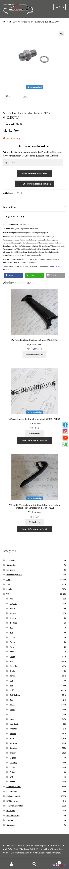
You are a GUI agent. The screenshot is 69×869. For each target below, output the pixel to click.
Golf (12, 690)
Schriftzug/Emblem (15, 805)
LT (11, 714)
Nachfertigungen (14, 574)
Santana (13, 743)
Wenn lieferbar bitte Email (34, 173)
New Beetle (14, 724)
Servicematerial (13, 786)
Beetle (12, 608)
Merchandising (13, 815)
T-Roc (12, 772)
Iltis (11, 700)
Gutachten (11, 565)
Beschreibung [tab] (10, 207)
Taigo (12, 642)
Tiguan (13, 757)
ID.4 (11, 632)
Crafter (13, 671)
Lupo (12, 719)
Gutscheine (11, 825)
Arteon (13, 618)
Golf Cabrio (15, 695)
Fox (11, 685)
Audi (8, 579)
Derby (12, 675)
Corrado (13, 666)
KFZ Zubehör (12, 791)
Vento (12, 781)
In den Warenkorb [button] (34, 354)
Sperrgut (10, 820)
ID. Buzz (13, 623)
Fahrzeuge (11, 570)
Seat (8, 584)
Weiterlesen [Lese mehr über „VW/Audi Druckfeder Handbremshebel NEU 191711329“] (34, 433)
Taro (12, 647)
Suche (34, 864)
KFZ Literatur (12, 801)
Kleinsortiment (13, 796)
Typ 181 (13, 603)
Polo (12, 738)
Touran (13, 767)
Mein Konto (11, 864)
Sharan (13, 753)
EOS (11, 680)
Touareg (13, 762)
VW (14, 22)
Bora (12, 651)
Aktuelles (10, 560)
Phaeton (13, 728)
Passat (13, 733)
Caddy (12, 656)
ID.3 (11, 627)
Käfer (12, 709)
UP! (11, 777)
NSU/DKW (10, 810)
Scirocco (13, 748)
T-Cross (13, 637)
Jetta (12, 704)
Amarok (13, 613)
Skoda (9, 589)
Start (9, 22)
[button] (61, 33)
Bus (11, 661)
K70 (11, 598)
